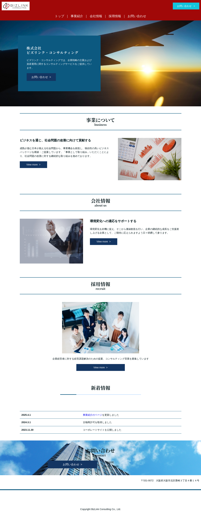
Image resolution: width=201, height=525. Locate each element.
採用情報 (115, 16)
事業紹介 (77, 16)
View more (32, 164)
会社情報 (96, 16)
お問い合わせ (184, 6)
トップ (59, 16)
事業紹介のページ (92, 415)
